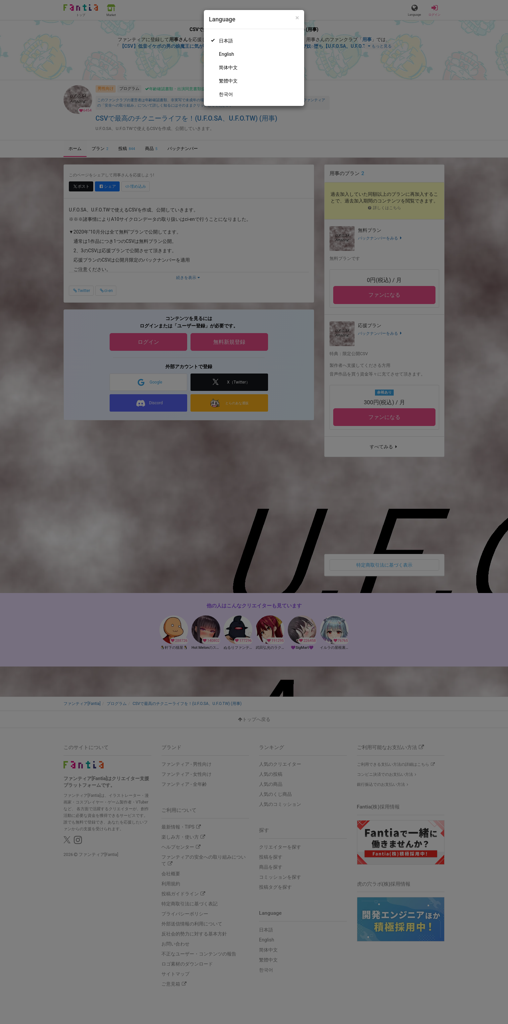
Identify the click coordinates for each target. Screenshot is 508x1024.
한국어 (226, 94)
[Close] (297, 17)
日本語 (226, 40)
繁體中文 (228, 81)
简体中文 (228, 67)
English (226, 54)
